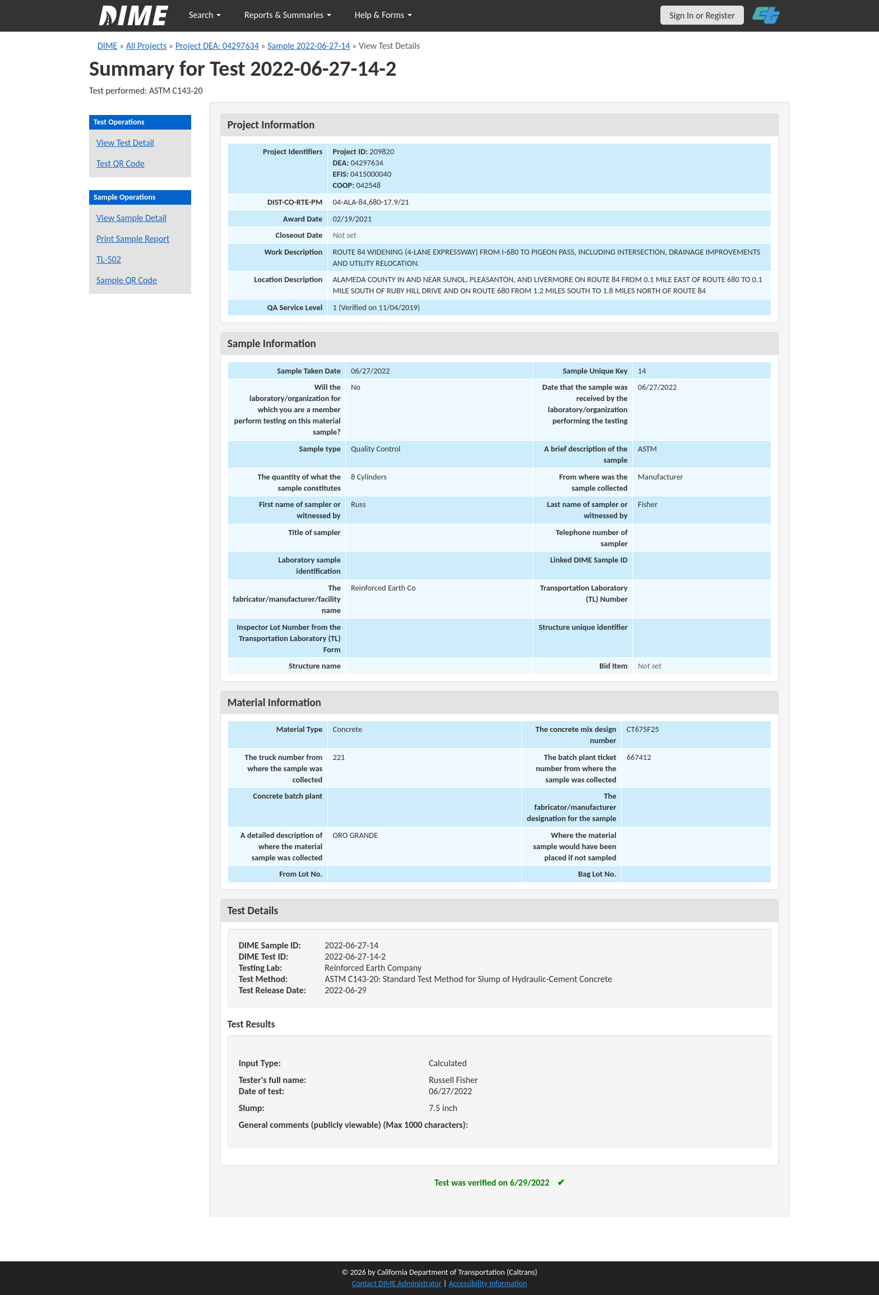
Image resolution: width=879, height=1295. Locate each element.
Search (205, 15)
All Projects (146, 45)
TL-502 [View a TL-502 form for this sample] (108, 259)
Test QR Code (120, 163)
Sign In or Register (702, 15)
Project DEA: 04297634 (217, 45)
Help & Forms (383, 15)
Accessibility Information (487, 1283)
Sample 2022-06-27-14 (308, 45)
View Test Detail (125, 142)
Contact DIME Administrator (397, 1283)
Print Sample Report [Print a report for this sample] (132, 238)
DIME (107, 45)
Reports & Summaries (287, 15)
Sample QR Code (126, 280)
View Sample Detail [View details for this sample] (131, 218)
